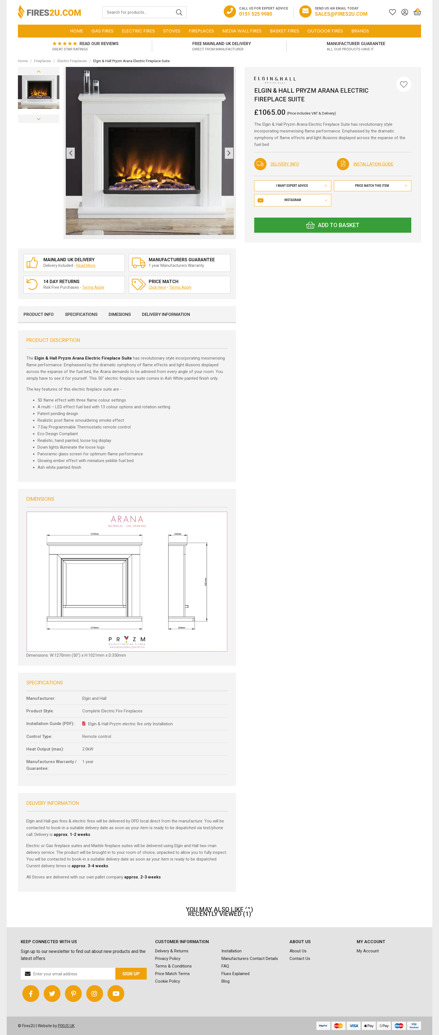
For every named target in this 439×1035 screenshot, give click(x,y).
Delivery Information (166, 314)
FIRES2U (49, 12)
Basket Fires (284, 31)
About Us (298, 951)
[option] (85, 46)
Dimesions (120, 314)
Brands (360, 31)
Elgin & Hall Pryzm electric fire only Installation (130, 723)
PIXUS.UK (66, 1026)
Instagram (292, 200)
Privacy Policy (167, 958)
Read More (85, 265)
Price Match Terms (172, 973)
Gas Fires (102, 31)
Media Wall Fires (241, 31)
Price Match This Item (381, 185)
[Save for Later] (403, 84)
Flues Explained (235, 973)
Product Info (39, 314)
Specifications (81, 314)
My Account (368, 951)
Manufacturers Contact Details (249, 958)
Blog (225, 981)
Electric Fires (138, 31)
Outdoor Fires (325, 31)
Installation (231, 951)
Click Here (157, 287)
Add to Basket (332, 225)
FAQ (225, 966)
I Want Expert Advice (301, 185)
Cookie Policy (167, 981)
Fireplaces (201, 31)
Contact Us (299, 958)
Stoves (171, 31)
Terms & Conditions (173, 966)
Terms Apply (93, 287)
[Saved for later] (390, 12)
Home (76, 31)
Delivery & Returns (171, 951)
